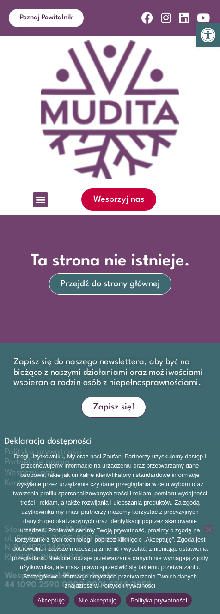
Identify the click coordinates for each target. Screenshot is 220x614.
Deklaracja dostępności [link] (48, 441)
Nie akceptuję (97, 600)
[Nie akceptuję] (208, 529)
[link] (208, 35)
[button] (40, 199)
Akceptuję (51, 600)
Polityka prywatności (158, 600)
